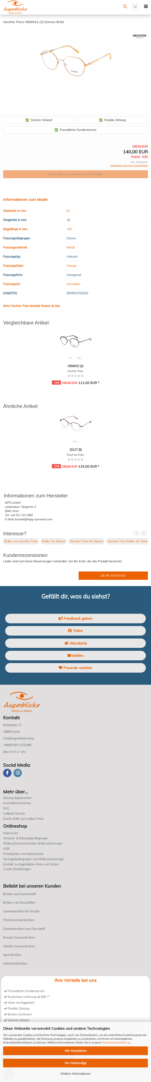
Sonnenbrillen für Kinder (21, 911)
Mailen (75, 655)
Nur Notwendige (76, 1063)
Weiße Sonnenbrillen (19, 946)
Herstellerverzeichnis (17, 803)
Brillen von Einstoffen (19, 902)
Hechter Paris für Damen (86, 541)
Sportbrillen (12, 955)
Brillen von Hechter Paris (20, 541)
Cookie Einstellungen (17, 869)
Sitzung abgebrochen (17, 798)
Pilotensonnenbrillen (18, 920)
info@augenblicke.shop (18, 738)
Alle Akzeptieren (76, 1051)
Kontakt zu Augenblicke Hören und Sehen (31, 864)
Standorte (75, 643)
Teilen (75, 630)
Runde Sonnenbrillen (19, 937)
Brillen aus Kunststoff (19, 894)
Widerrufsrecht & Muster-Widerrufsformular (32, 843)
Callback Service (14, 813)
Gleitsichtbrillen (15, 963)
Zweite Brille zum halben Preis (23, 819)
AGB (6, 849)
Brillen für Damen (53, 541)
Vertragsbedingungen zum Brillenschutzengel (33, 859)
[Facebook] (7, 773)
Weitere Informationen (75, 1074)
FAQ (6, 808)
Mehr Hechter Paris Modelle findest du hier (31, 306)
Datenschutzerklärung (116, 1042)
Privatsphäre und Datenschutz (23, 854)
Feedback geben (75, 618)
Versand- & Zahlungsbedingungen (25, 838)
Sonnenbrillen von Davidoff (24, 929)
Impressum (10, 833)
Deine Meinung (113, 576)
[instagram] (18, 773)
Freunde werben (75, 667)
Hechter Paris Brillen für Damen (129, 541)
